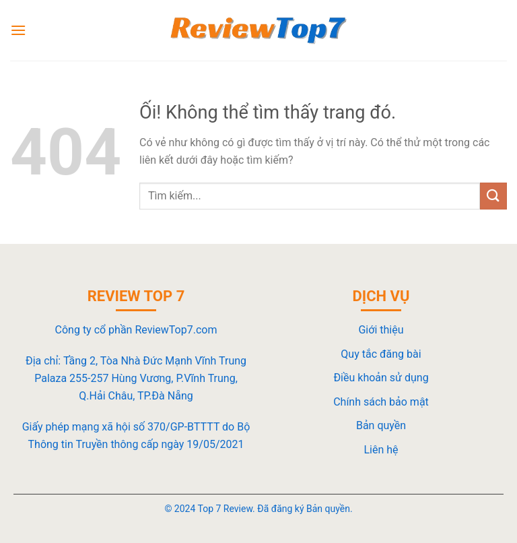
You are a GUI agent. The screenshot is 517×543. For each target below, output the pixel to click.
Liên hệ (381, 449)
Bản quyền (381, 425)
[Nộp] (493, 196)
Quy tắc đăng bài (381, 354)
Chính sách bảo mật (381, 401)
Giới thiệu (380, 329)
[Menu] (18, 29)
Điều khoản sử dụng (380, 377)
